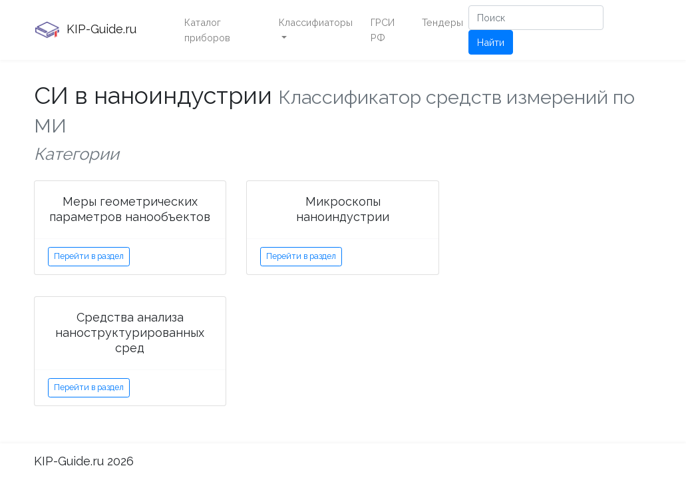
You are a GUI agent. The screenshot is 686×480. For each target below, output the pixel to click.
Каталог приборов (207, 30)
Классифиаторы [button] (316, 22)
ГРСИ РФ (383, 30)
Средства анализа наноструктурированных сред (129, 332)
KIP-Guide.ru (85, 30)
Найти (490, 42)
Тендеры (442, 22)
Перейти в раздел (89, 256)
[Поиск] (535, 17)
